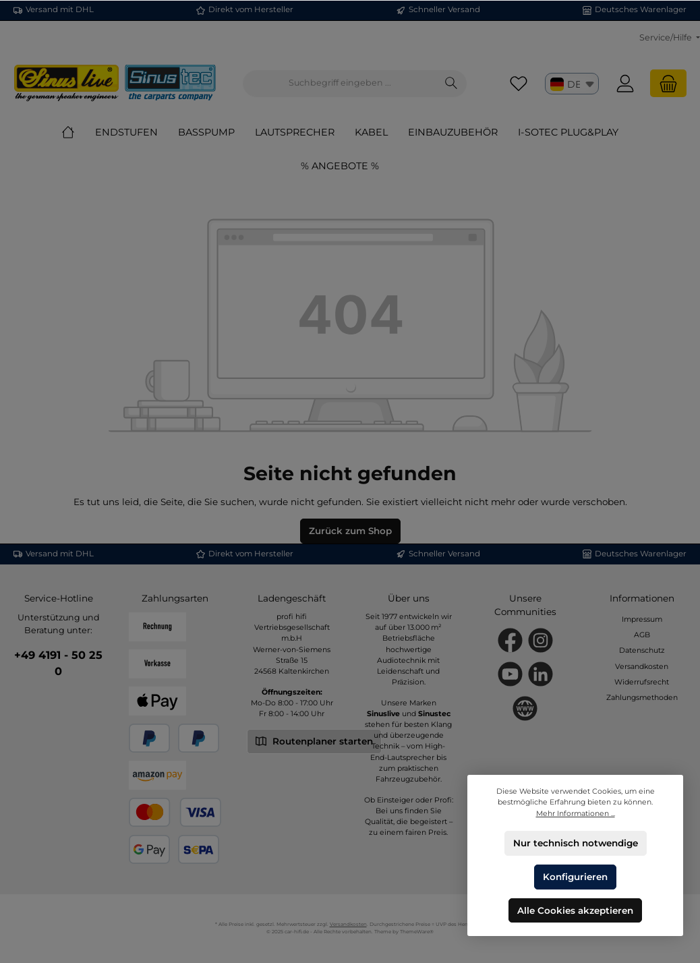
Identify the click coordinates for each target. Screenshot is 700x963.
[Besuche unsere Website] (525, 708)
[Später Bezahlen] (198, 738)
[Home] (78, 132)
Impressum (642, 619)
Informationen (642, 598)
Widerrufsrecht (641, 682)
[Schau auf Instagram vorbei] (540, 640)
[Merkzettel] (518, 83)
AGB (642, 635)
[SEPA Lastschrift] (198, 849)
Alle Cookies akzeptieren (575, 909)
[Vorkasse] (157, 664)
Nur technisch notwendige (575, 843)
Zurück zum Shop (350, 530)
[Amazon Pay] (157, 775)
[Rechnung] (157, 627)
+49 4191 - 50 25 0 (58, 663)
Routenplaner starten (314, 740)
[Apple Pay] (157, 701)
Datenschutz (642, 650)
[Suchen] (451, 83)
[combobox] (340, 83)
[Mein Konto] (625, 83)
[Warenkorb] (668, 83)
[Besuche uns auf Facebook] (510, 640)
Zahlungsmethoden (642, 697)
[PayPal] (149, 738)
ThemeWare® (417, 932)
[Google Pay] (149, 849)
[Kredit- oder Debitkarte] (174, 812)
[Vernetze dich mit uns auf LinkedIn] (540, 674)
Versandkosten (641, 666)
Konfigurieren (575, 876)
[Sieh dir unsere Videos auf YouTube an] (510, 674)
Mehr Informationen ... (575, 813)
